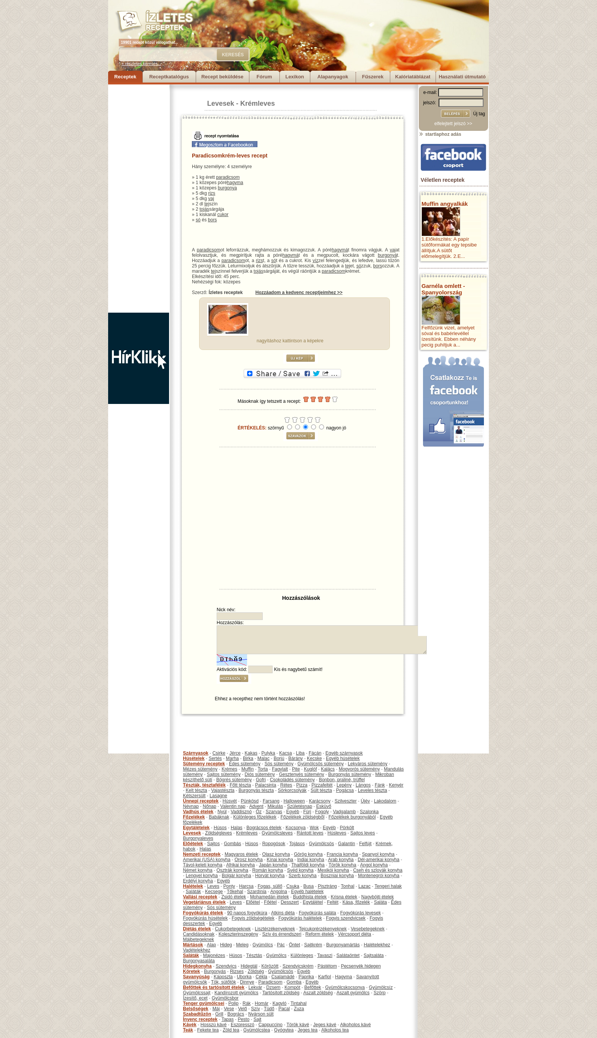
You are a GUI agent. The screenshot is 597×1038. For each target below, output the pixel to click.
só (198, 220)
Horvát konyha (269, 875)
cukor (222, 214)
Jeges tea (308, 1030)
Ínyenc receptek (200, 1019)
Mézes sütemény (200, 769)
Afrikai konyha (240, 865)
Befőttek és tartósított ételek (213, 987)
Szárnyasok (196, 753)
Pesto (243, 1019)
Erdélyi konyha (198, 881)
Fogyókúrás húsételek (205, 918)
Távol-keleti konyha (202, 865)
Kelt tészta (196, 790)
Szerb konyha (302, 875)
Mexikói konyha (333, 870)
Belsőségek (196, 1008)
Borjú (279, 758)
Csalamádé (283, 976)
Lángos (363, 785)
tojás (204, 209)
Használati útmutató (462, 76)
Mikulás (275, 806)
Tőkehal (235, 891)
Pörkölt (347, 827)
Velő (242, 1008)
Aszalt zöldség (317, 992)
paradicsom (227, 177)
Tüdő (269, 1008)
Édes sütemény (244, 763)
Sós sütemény (279, 763)
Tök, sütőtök (223, 982)
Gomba (293, 982)
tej (206, 204)
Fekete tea (208, 1030)
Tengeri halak (388, 886)
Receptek (125, 76)
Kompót (292, 987)
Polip (233, 1003)
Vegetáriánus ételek (204, 902)
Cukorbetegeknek (233, 928)
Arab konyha (340, 859)
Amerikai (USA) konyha (207, 859)
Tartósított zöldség (280, 992)
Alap (211, 944)
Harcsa (246, 886)
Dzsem (273, 987)
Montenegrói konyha (378, 875)
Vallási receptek (200, 897)
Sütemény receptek (204, 763)
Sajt (258, 1019)
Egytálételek (196, 827)
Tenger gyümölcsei (203, 1003)
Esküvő (323, 806)
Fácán (315, 753)
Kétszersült (194, 795)
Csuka (292, 886)
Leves (213, 886)
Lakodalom (385, 801)
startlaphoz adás (440, 134)
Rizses (237, 971)
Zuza (299, 1008)
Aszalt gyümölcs (353, 992)
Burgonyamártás (343, 944)
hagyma (235, 182)
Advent (256, 806)
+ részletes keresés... (141, 63)
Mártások (193, 944)
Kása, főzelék (356, 902)
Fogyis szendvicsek (346, 918)
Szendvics (226, 966)
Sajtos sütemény (224, 774)
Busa (308, 886)
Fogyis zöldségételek (253, 918)
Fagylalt (280, 769)
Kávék (189, 1024)
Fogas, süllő (270, 886)
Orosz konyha (249, 859)
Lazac (364, 886)
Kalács (328, 769)
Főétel (270, 902)
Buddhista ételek (310, 897)
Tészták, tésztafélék (204, 785)
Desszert (289, 902)
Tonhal (347, 886)
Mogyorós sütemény (359, 769)
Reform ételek (319, 934)
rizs (211, 193)
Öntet (294, 944)
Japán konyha (273, 865)
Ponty (229, 886)
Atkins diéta (283, 913)
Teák (188, 1030)
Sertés (215, 758)
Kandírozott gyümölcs (236, 992)
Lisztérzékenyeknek (275, 928)
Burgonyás (215, 971)
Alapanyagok (333, 76)
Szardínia (257, 891)
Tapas (228, 1019)
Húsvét (230, 801)
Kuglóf (310, 769)
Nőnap (209, 806)
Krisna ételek (344, 897)
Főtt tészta (240, 785)
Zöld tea (231, 1030)
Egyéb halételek (307, 891)
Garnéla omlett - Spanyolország (443, 289)
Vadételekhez (197, 950)
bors (212, 220)
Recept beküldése (222, 76)
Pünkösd (250, 801)
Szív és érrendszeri (282, 934)
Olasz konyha (276, 854)
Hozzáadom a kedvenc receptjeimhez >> (299, 292)
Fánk (380, 785)
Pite (296, 769)
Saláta (380, 902)
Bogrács (235, 1014)
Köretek (191, 971)
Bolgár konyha (236, 875)
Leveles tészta (372, 790)
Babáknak (219, 817)
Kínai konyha (280, 859)
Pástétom (327, 966)
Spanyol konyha (378, 854)
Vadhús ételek (198, 811)
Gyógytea (284, 1030)
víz (315, 260)
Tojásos (297, 843)
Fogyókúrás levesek (360, 913)
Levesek (220, 103)
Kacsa (285, 753)
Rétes (286, 785)
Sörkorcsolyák (292, 790)
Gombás (232, 843)
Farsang (271, 801)
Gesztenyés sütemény (301, 774)
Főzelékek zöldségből (302, 817)
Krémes (229, 769)
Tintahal (298, 1003)
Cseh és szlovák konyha (377, 870)
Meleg (242, 944)
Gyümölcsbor (225, 998)
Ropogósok (274, 843)
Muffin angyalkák (444, 203)
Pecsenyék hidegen (361, 966)
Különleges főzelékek (254, 817)
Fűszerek (372, 76)
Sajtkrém (313, 944)
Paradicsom (270, 982)
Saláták (193, 891)
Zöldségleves (218, 833)
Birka (248, 758)
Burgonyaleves (198, 838)
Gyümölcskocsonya (345, 987)
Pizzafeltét (321, 785)
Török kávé (297, 1024)
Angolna (278, 891)
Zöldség (256, 971)
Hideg (226, 944)
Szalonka (369, 811)
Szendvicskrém (298, 966)
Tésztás (254, 955)
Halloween (294, 801)
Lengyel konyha (202, 875)
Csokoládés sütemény (292, 779)
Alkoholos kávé (355, 1024)
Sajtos (213, 843)
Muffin (247, 769)
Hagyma (343, 976)
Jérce (235, 753)
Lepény (344, 785)
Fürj (307, 811)
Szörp (379, 992)
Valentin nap (233, 806)
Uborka (244, 976)
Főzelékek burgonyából (352, 817)
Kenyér (396, 785)
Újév (365, 801)
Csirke (218, 753)
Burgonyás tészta (256, 790)
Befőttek (312, 987)
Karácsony (319, 801)
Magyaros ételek (241, 854)
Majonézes (214, 955)
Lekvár (255, 987)
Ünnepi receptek (201, 801)
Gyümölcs (262, 944)
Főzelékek (194, 817)
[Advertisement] (138, 198)
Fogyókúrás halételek (300, 918)
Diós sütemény (260, 774)
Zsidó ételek (233, 897)
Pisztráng (327, 886)
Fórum (264, 76)
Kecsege (214, 891)
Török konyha (342, 865)
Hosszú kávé (214, 1024)
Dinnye (247, 982)
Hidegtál (249, 966)
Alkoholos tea (335, 1030)
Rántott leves (310, 833)
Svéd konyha (300, 870)
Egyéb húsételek (343, 758)
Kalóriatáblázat (412, 76)
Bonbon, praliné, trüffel (342, 779)
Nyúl (222, 811)
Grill (219, 1014)
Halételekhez (377, 944)
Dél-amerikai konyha (378, 859)
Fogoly (322, 811)
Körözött (270, 966)
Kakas (251, 753)
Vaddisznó (241, 811)
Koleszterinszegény (238, 934)
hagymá (340, 250)
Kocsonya (296, 827)
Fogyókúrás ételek (203, 913)
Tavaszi (324, 955)
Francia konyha (342, 854)
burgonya (227, 188)
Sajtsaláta (374, 955)
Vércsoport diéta (354, 934)
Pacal (284, 1008)
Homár (261, 1003)
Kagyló (280, 1003)
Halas (237, 827)
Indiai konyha (310, 859)
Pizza (301, 785)
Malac (263, 758)
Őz (259, 811)
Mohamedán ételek (269, 897)
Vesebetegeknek (368, 928)
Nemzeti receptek (202, 854)
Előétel (253, 902)
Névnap (191, 806)
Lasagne (218, 795)
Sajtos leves (362, 833)
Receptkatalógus (169, 76)
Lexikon (294, 76)
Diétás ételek (197, 928)
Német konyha (197, 870)
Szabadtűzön (197, 1014)
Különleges (302, 955)
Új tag (479, 113)
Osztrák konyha (232, 870)
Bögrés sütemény (234, 779)
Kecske (314, 758)
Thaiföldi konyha (307, 865)
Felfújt (365, 843)
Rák (247, 1003)
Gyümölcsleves (277, 833)
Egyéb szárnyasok (344, 753)
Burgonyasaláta (199, 960)
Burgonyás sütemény (349, 774)
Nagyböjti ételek (377, 897)
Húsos (220, 827)
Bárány (295, 758)
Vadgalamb (344, 811)
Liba (300, 753)
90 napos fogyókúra (247, 913)
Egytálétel (313, 902)
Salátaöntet (348, 955)
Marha (232, 758)
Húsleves (336, 833)
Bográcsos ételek (263, 827)
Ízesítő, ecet (195, 998)
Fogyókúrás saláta (317, 913)
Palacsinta (265, 785)
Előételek (193, 843)
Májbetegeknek (198, 939)
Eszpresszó (242, 1024)
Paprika (306, 976)
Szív (255, 1008)
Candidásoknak (199, 934)
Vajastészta (223, 790)
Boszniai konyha (337, 875)
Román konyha (267, 870)
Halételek (193, 886)
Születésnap (299, 806)
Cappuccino (271, 1024)
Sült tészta (321, 790)
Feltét (332, 902)
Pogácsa (345, 790)
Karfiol (324, 976)
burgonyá (387, 255)
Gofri (261, 779)
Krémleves (257, 103)
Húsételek (194, 758)
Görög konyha (308, 854)
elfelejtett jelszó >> (453, 123)
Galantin (346, 843)
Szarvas (274, 811)
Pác (281, 944)
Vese (229, 1008)
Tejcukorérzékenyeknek (322, 928)
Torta (263, 769)
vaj (211, 198)
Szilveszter (346, 801)
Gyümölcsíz (381, 987)
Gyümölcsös (321, 843)
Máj (216, 1008)
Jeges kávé (324, 1024)
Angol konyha (374, 865)
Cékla (261, 976)
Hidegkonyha (197, 966)
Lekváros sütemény (367, 763)
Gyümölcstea (256, 1030)
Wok (314, 827)
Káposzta (223, 976)
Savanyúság (196, 976)
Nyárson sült (261, 1014)
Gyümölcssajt (197, 992)
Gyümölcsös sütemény (320, 763)
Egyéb (292, 811)
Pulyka (268, 753)
